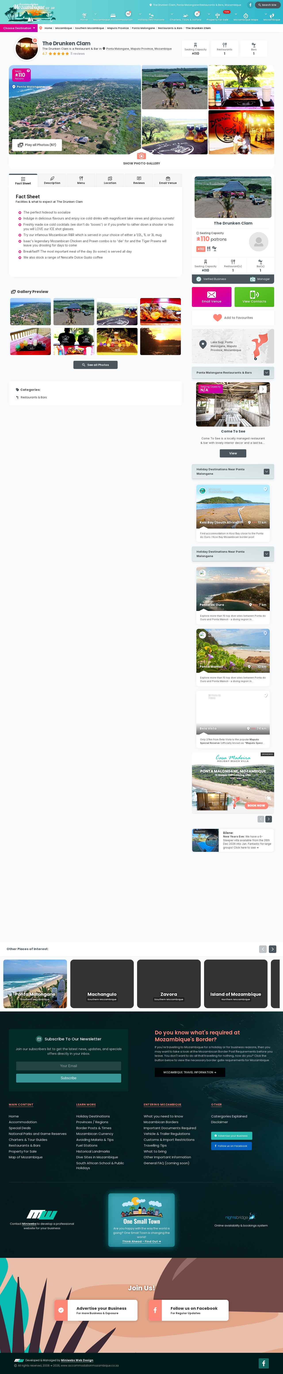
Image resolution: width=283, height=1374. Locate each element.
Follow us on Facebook (232, 1146)
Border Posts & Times (93, 1128)
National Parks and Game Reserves (38, 1133)
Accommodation (23, 1122)
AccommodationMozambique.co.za (221, 492)
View (233, 453)
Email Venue (211, 297)
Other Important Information (167, 1157)
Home (84, 19)
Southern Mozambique (89, 28)
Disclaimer (219, 1122)
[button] (254, 389)
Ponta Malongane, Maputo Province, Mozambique (139, 48)
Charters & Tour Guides (28, 1139)
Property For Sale (218, 15)
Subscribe (68, 1078)
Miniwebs (29, 1224)
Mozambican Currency (94, 1133)
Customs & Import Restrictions (169, 1139)
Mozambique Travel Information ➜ (190, 1072)
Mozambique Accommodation (113, 16)
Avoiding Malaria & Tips (95, 1139)
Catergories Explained (229, 1116)
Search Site (269, 5)
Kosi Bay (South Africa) (233, 522)
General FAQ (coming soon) (166, 1163)
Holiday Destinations (151, 19)
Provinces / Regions (92, 1122)
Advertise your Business (233, 1136)
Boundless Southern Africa (221, 574)
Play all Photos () (40, 145)
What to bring (155, 1151)
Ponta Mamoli (233, 666)
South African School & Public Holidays (100, 1165)
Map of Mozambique (26, 1157)
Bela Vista (233, 728)
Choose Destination (17, 28)
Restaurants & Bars (170, 28)
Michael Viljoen (217, 636)
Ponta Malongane (143, 28)
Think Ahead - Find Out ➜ (141, 1241)
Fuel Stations (87, 1145)
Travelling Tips (155, 1145)
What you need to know (163, 1116)
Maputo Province (118, 28)
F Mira (211, 698)
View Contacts (254, 297)
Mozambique (272, 19)
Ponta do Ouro (233, 605)
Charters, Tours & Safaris (185, 16)
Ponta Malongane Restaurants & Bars (224, 372)
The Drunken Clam (198, 28)
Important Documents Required (170, 1128)
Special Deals (20, 1128)
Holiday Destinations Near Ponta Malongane (221, 471)
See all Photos (98, 365)
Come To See (233, 431)
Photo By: (215, 489)
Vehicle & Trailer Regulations (167, 1133)
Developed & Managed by (53, 1360)
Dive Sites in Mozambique (97, 1157)
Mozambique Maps (246, 19)
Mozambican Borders (161, 1122)
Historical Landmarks (93, 1151)
